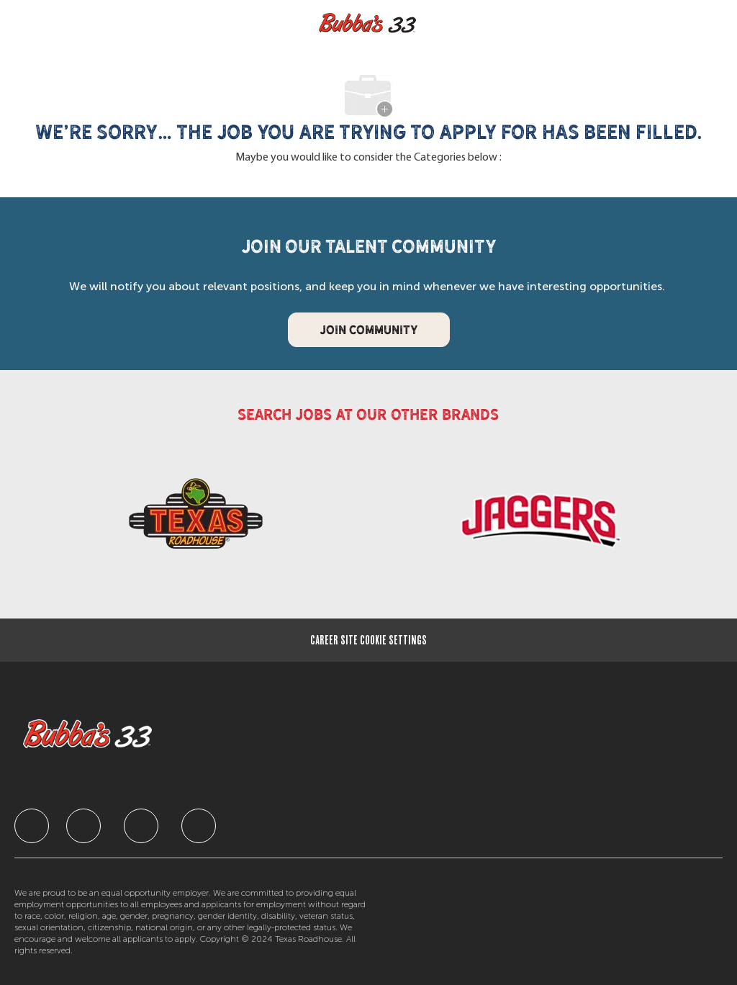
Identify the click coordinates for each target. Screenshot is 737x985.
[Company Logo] (367, 23)
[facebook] (31, 826)
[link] (195, 520)
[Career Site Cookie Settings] (368, 640)
